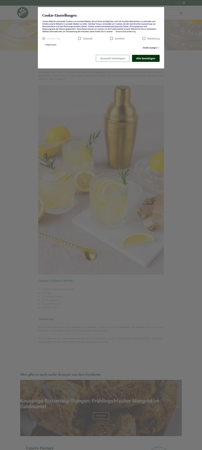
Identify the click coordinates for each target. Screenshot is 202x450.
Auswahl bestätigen (112, 58)
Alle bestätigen (145, 58)
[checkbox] (43, 38)
